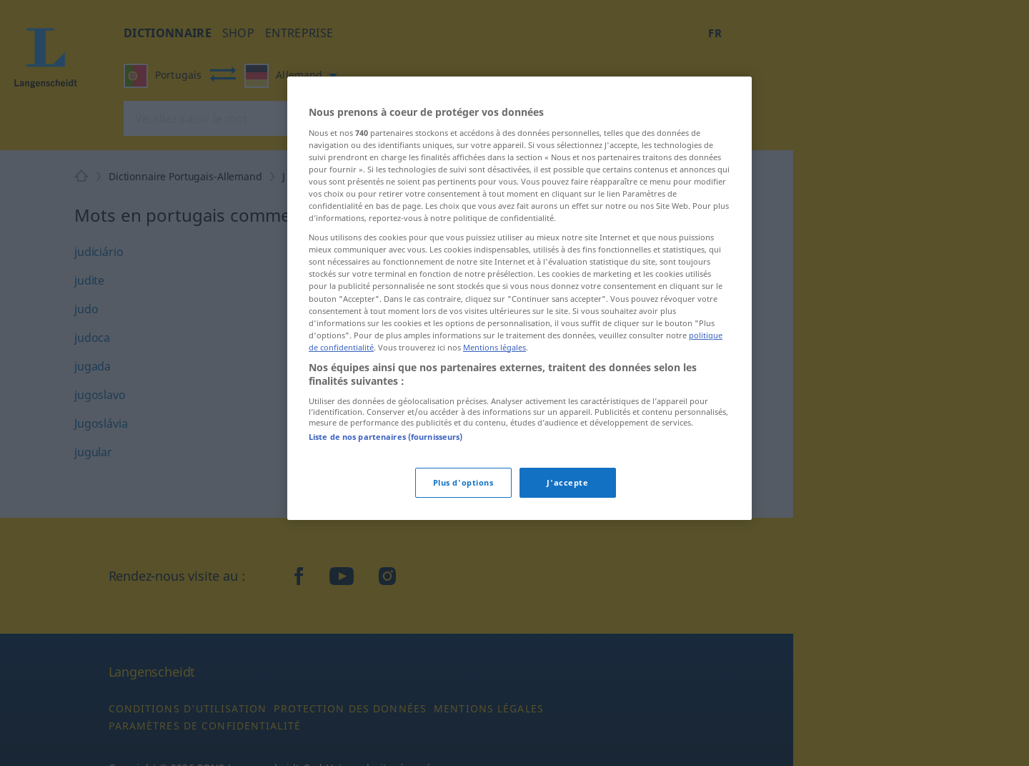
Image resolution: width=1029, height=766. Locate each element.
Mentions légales (494, 347)
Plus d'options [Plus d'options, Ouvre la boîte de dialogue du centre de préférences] (463, 482)
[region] (519, 298)
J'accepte (567, 482)
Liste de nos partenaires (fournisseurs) (385, 436)
